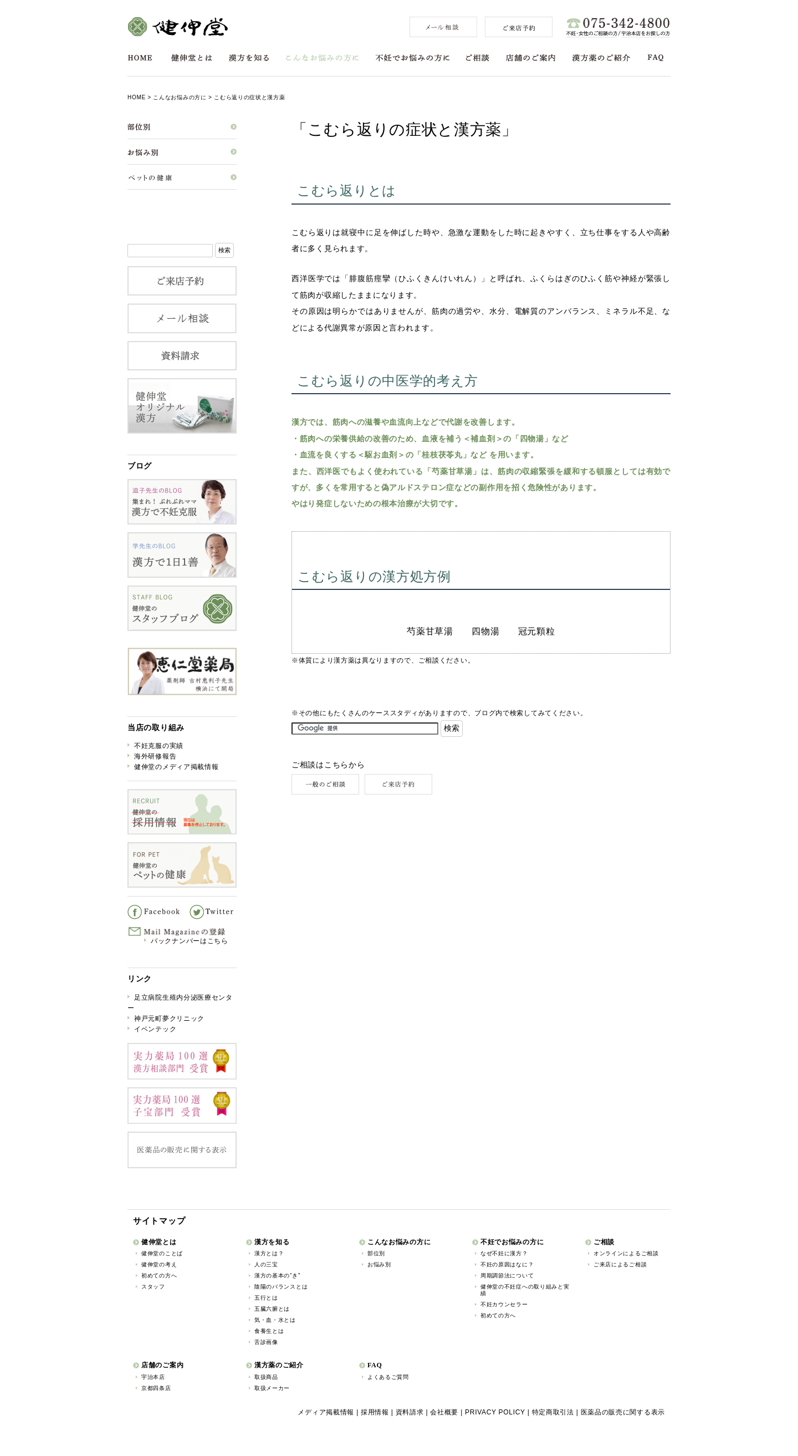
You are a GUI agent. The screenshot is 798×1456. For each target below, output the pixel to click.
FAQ (655, 58)
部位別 (376, 1253)
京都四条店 (156, 1388)
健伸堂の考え (159, 1264)
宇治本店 (153, 1377)
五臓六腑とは (272, 1309)
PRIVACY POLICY (495, 1412)
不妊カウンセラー (504, 1304)
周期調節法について (507, 1275)
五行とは (266, 1298)
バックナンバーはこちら (189, 941)
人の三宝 (266, 1264)
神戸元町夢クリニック (169, 1018)
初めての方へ (159, 1275)
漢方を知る (249, 58)
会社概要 (444, 1412)
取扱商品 (266, 1377)
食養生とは (269, 1331)
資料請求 (410, 1412)
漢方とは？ (269, 1253)
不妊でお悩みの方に (412, 58)
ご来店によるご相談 (620, 1264)
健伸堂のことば (162, 1253)
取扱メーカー (272, 1388)
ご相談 (477, 58)
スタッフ (153, 1287)
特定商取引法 (553, 1412)
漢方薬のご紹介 (601, 58)
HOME (139, 58)
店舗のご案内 (530, 58)
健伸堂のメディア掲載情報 (176, 767)
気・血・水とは (275, 1320)
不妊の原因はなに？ (507, 1264)
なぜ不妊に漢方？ (504, 1253)
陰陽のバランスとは (281, 1287)
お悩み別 (379, 1264)
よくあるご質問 (388, 1377)
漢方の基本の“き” (277, 1275)
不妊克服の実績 (158, 746)
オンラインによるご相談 (626, 1253)
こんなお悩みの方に (322, 58)
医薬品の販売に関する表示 (623, 1412)
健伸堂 (177, 27)
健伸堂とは (191, 58)
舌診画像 (266, 1342)
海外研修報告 (155, 756)
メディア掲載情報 (326, 1412)
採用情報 (375, 1412)
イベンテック (155, 1029)
